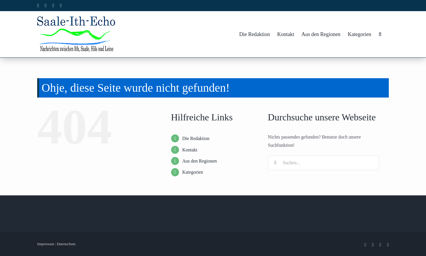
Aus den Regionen (199, 160)
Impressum (45, 244)
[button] (380, 34)
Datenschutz (66, 244)
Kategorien (192, 172)
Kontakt (189, 149)
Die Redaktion (195, 138)
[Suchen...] (323, 163)
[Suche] (275, 163)
